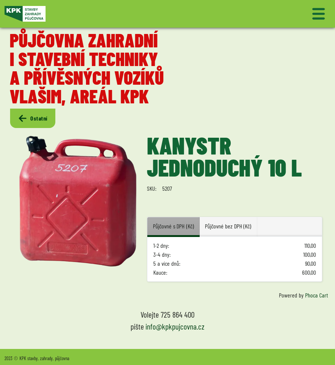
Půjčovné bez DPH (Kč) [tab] (228, 226)
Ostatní (32, 118)
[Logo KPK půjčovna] (84, 14)
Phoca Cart (316, 295)
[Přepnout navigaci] (250, 14)
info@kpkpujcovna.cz (175, 326)
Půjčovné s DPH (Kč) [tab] (173, 226)
